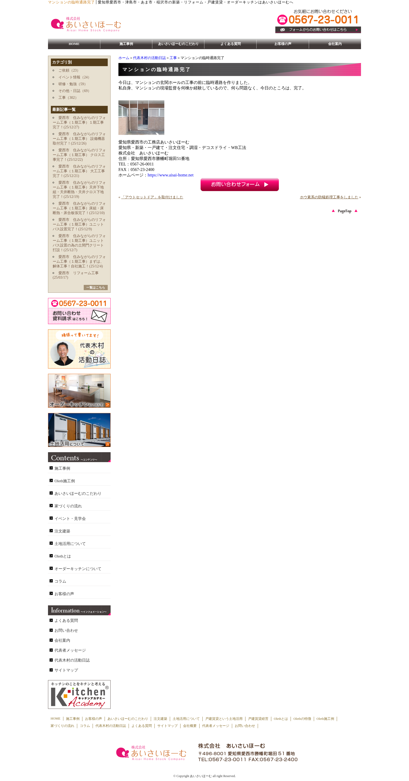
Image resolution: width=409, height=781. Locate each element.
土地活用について (70, 544)
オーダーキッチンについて (78, 569)
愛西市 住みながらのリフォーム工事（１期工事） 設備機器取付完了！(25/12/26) (79, 138)
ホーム (123, 58)
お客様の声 (282, 44)
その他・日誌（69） (74, 91)
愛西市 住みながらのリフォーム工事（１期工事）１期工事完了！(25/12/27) (79, 122)
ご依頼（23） (69, 70)
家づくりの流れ (68, 506)
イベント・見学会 (70, 518)
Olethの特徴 (302, 719)
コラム (60, 581)
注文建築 (62, 531)
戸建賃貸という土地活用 (224, 719)
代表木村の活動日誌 (149, 58)
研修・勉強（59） (73, 84)
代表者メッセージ (70, 650)
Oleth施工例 (65, 481)
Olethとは (63, 556)
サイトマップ (66, 670)
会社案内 (335, 44)
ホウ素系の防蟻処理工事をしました (329, 197)
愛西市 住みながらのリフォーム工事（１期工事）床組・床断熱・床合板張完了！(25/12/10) (79, 208)
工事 (173, 58)
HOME (74, 44)
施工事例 (126, 44)
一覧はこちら (95, 287)
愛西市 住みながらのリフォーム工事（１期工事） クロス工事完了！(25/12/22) (79, 155)
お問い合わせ (66, 630)
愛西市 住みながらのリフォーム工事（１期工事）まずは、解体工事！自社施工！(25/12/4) (79, 261)
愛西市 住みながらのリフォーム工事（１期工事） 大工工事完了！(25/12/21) (79, 171)
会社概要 (190, 726)
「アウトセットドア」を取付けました (152, 197)
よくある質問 (230, 44)
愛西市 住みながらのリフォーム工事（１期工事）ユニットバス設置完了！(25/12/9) (79, 224)
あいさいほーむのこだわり (178, 44)
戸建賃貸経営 (258, 719)
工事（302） (68, 98)
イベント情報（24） (74, 77)
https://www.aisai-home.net (171, 175)
